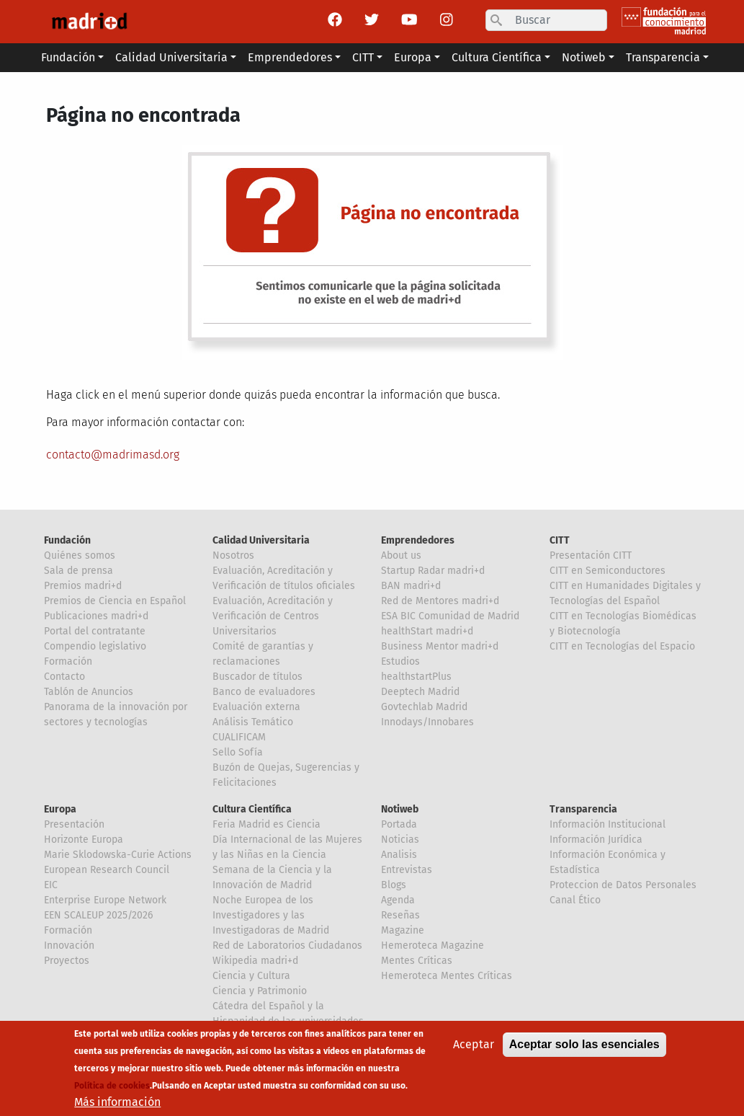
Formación (68, 661)
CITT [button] (363, 57)
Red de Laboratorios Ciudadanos (287, 945)
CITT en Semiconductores (607, 570)
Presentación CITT (591, 555)
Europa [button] (412, 57)
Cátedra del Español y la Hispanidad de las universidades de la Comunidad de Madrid (288, 1021)
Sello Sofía (237, 752)
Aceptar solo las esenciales (584, 1054)
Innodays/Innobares (427, 722)
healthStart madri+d (427, 631)
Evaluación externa (256, 707)
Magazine (402, 930)
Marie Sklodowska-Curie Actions (118, 855)
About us (401, 555)
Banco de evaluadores (263, 692)
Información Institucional (607, 824)
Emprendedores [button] (290, 57)
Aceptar (473, 1053)
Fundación (67, 540)
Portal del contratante (94, 631)
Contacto (64, 676)
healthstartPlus (416, 676)
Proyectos (66, 961)
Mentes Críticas (416, 961)
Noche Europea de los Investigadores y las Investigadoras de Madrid (270, 915)
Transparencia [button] (663, 57)
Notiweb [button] (584, 57)
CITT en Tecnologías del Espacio (622, 646)
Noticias (400, 839)
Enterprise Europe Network (105, 900)
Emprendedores (417, 540)
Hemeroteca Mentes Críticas (446, 976)
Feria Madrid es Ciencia (266, 824)
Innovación (69, 945)
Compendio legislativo (95, 646)
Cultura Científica (252, 809)
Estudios (400, 661)
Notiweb (399, 809)
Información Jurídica (596, 839)
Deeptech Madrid (420, 692)
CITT (560, 540)
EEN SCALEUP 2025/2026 (98, 915)
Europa (60, 809)
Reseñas (400, 915)
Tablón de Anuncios (88, 692)
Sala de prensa (78, 570)
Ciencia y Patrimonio (259, 991)
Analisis (399, 855)
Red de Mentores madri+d (440, 601)
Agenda (398, 900)
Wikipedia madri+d (255, 961)
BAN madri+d (411, 586)
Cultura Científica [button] (497, 57)
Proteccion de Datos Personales (623, 885)
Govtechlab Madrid (424, 707)
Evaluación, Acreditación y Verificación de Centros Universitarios (272, 616)
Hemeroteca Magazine (432, 945)
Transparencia (583, 809)
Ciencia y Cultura (251, 976)
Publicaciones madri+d (96, 616)
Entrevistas (406, 870)
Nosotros (233, 555)
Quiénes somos (79, 555)
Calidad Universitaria (261, 540)
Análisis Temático (252, 722)
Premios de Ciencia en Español (115, 601)
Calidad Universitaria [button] (171, 57)
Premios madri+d (83, 586)
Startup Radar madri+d (433, 570)
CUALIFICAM (239, 737)
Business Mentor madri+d (439, 646)
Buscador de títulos (257, 676)
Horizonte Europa (83, 839)
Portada (399, 824)
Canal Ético (575, 900)
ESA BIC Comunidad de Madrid (450, 616)
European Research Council (106, 870)
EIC (51, 885)
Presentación (74, 824)
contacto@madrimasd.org (112, 454)
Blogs (393, 885)
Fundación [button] (68, 57)
